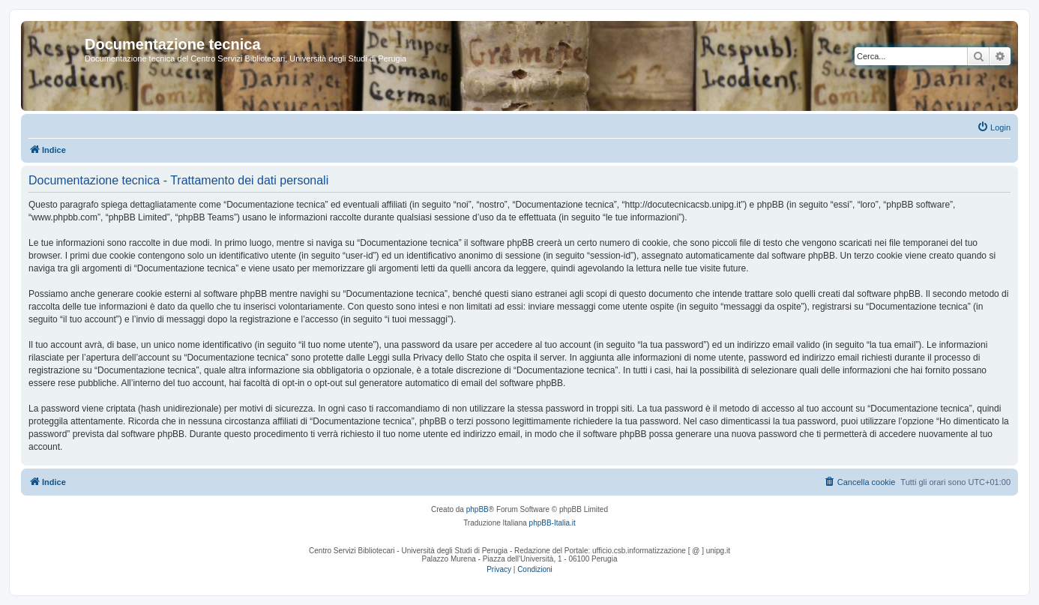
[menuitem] (994, 127)
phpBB (477, 509)
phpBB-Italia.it (552, 523)
